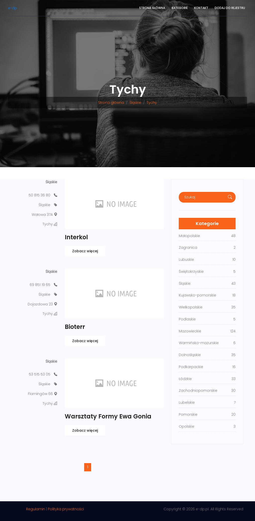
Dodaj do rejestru (230, 8)
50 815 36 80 (39, 195)
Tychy (152, 102)
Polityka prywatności (66, 509)
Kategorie (180, 8)
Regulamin (35, 509)
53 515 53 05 (39, 374)
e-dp (12, 7)
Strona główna (152, 8)
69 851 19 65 (40, 284)
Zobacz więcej (85, 251)
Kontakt (201, 8)
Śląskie (135, 102)
